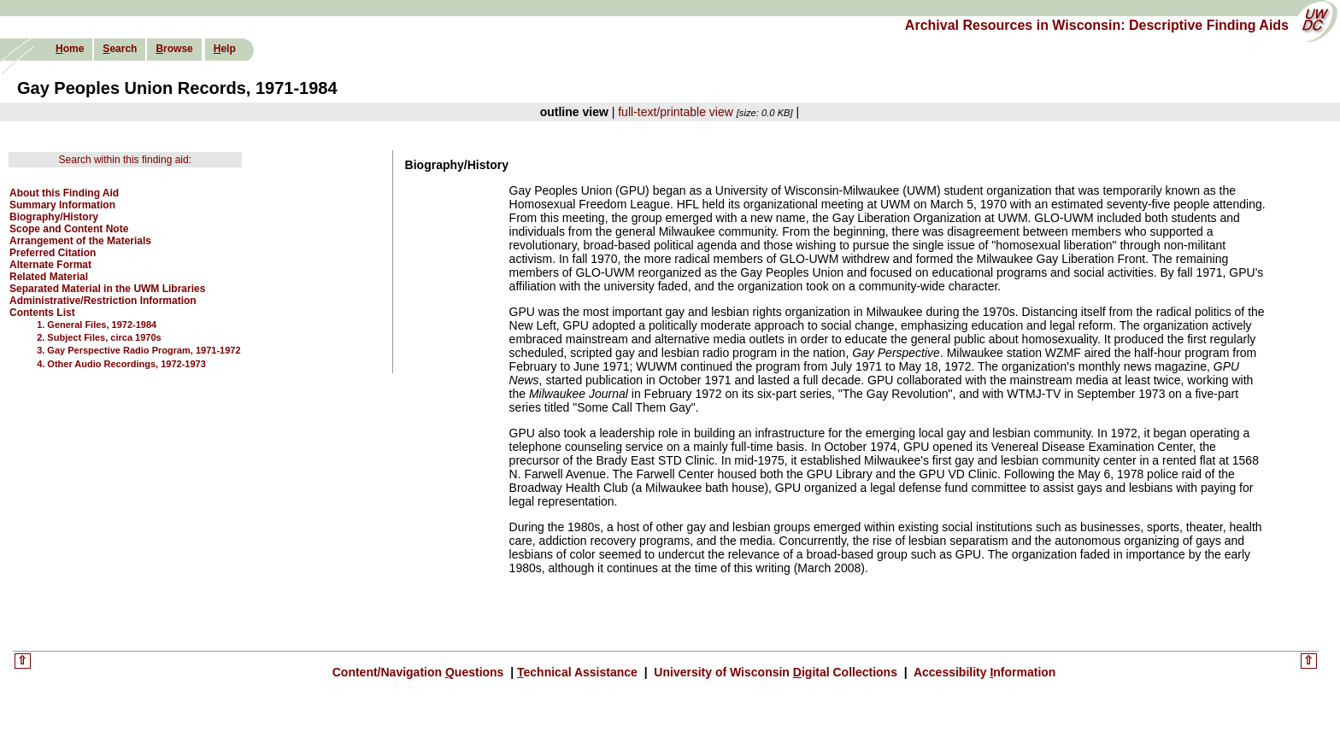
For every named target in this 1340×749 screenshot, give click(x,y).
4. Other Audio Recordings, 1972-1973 (121, 364)
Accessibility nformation (983, 672)
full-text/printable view (675, 112)
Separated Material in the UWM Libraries (107, 289)
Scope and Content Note (68, 229)
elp (225, 49)
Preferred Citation (52, 253)
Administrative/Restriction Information (103, 301)
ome (70, 49)
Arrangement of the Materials (80, 241)
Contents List (42, 313)
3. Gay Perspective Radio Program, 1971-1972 (138, 350)
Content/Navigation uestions (420, 672)
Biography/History (53, 217)
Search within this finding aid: (125, 160)
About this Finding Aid (64, 193)
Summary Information (62, 205)
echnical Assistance (579, 672)
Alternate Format (50, 265)
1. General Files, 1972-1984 (96, 324)
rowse (174, 49)
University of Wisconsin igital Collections (775, 672)
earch (120, 49)
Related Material (48, 277)
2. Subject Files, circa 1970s (99, 337)
